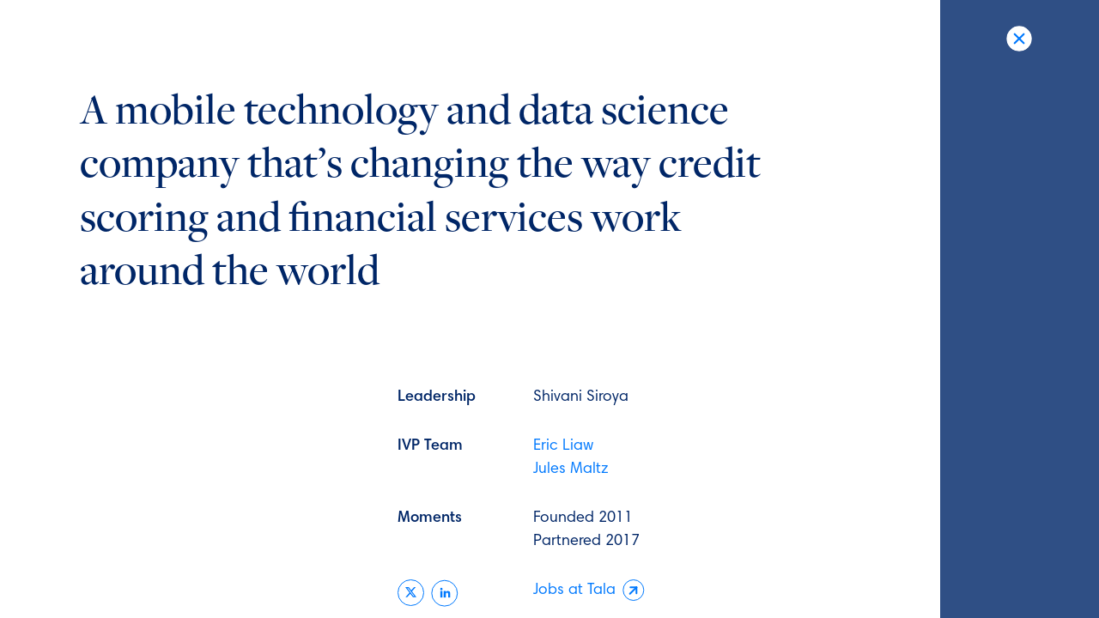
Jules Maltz (571, 469)
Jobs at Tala (589, 591)
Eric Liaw (563, 446)
